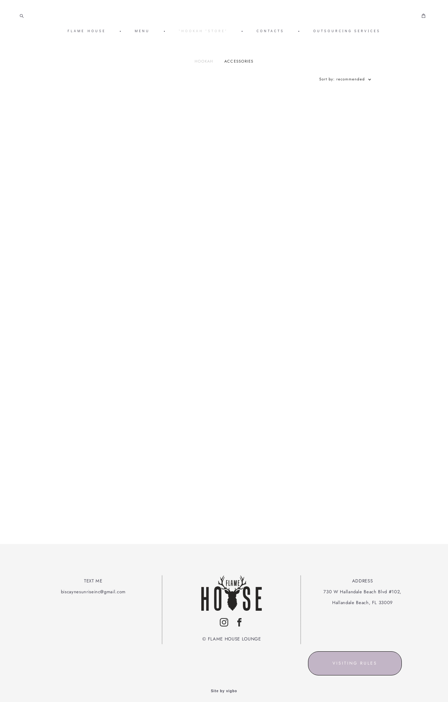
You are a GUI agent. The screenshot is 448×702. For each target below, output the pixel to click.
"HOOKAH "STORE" (203, 32)
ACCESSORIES (238, 63)
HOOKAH (204, 63)
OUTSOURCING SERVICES (346, 32)
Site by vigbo (224, 685)
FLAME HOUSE (87, 32)
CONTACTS (270, 32)
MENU (142, 32)
